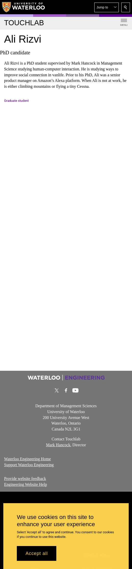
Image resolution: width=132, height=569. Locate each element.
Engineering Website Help (25, 484)
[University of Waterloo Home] (23, 7)
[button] (106, 7)
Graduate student (16, 101)
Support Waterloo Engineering (29, 465)
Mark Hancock (58, 445)
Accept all (36, 553)
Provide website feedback (25, 478)
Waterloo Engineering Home (27, 459)
